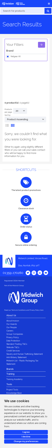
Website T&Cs (12, 347)
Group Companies (14, 334)
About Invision (12, 321)
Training (10, 374)
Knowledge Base (14, 393)
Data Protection (13, 341)
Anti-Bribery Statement (16, 357)
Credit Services (13, 351)
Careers (9, 331)
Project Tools (12, 390)
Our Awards (11, 324)
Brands (10, 369)
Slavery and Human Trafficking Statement (24, 354)
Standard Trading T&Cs (16, 344)
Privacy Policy (12, 337)
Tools (9, 384)
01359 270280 (13, 273)
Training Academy (14, 379)
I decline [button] (26, 437)
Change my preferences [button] (26, 441)
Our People (11, 327)
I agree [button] (26, 432)
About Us (11, 315)
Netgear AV (16, 56)
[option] (24, 80)
